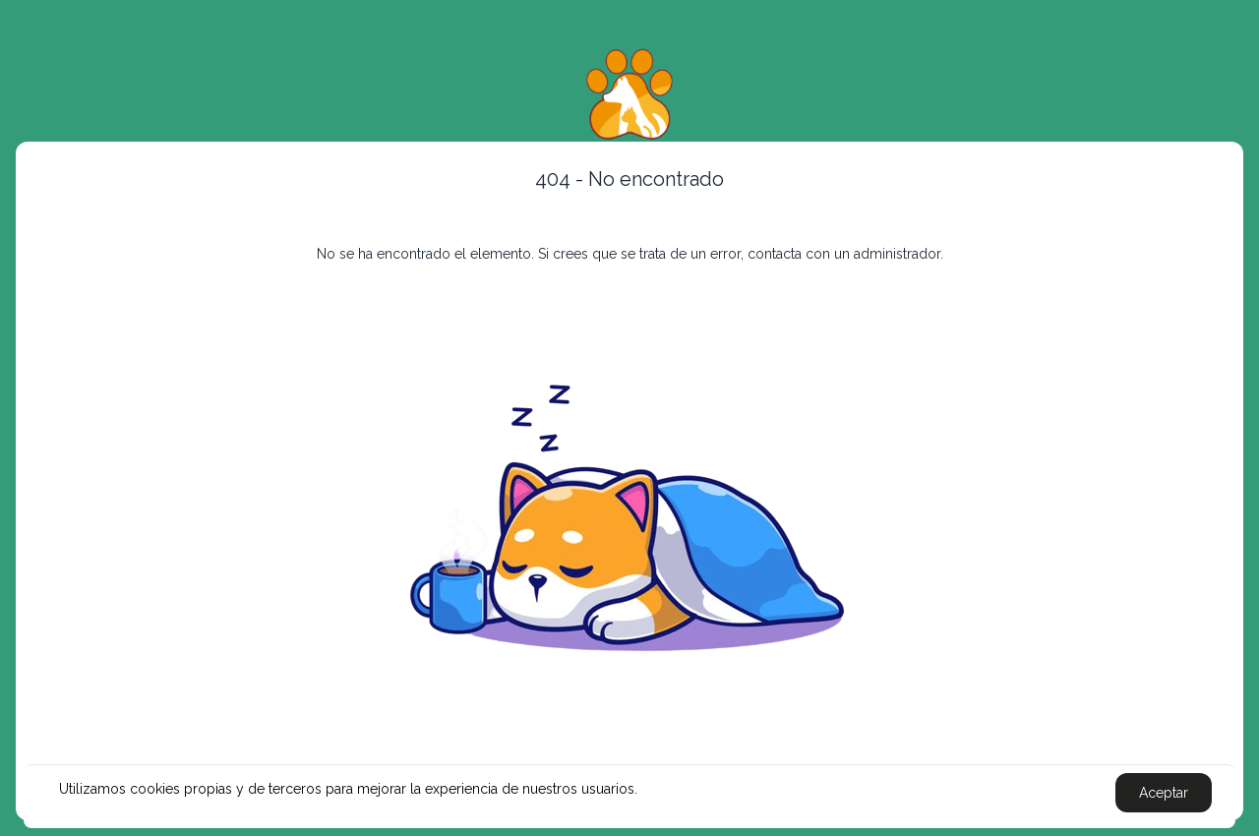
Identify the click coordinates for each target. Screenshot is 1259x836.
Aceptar (1163, 793)
